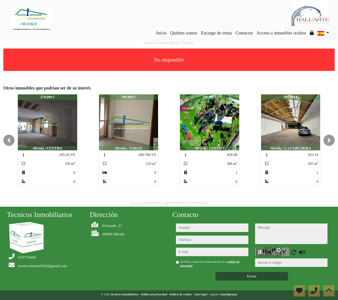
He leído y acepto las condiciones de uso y (210, 263)
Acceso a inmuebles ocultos (281, 32)
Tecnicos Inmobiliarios (125, 294)
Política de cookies (180, 294)
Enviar (252, 276)
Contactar (244, 32)
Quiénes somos (183, 32)
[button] (9, 140)
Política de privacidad (154, 294)
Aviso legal (201, 294)
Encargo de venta (216, 32)
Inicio (161, 32)
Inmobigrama (228, 294)
